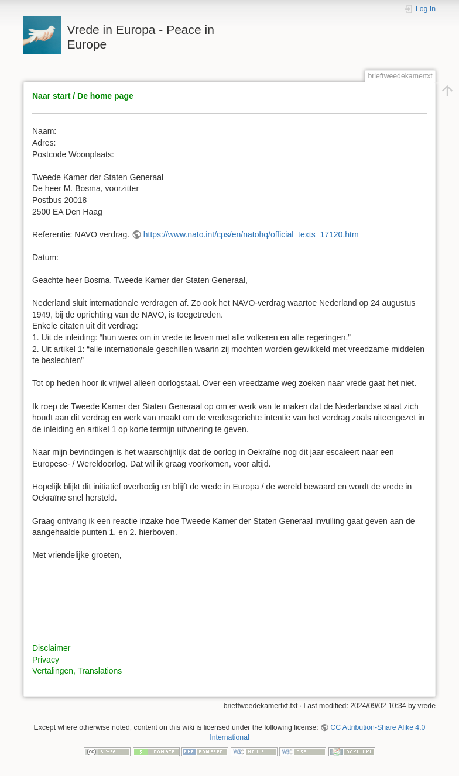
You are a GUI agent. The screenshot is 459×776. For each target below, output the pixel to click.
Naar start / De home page (82, 96)
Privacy (45, 659)
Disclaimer (51, 648)
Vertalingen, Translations (77, 670)
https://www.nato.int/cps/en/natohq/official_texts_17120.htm (251, 234)
